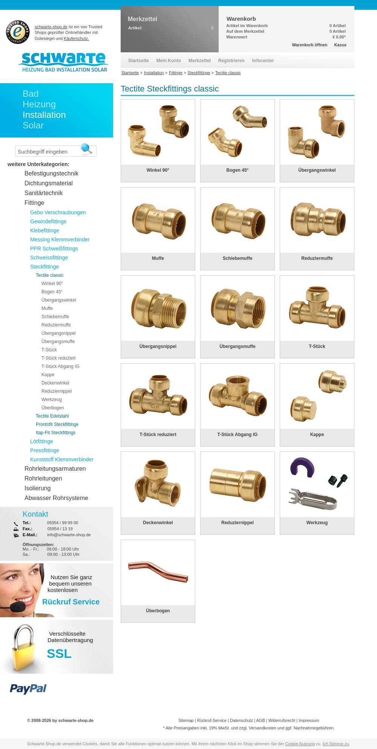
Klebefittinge (44, 230)
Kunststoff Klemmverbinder (61, 459)
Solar (33, 125)
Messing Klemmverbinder (60, 239)
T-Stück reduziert (157, 434)
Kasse (340, 45)
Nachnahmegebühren (314, 728)
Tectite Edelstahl (52, 416)
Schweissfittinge (49, 258)
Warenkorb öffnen (310, 45)
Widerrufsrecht (282, 720)
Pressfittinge (44, 450)
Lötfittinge (41, 441)
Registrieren (231, 60)
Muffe (158, 258)
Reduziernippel (237, 522)
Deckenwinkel (158, 522)
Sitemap (185, 720)
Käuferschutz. (76, 38)
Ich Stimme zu (336, 743)
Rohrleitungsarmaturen (55, 468)
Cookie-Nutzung (300, 743)
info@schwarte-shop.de (69, 534)
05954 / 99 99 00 (62, 522)
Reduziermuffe (317, 258)
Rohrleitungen (43, 478)
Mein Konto (168, 60)
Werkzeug (317, 522)
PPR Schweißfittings (54, 249)
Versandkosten (262, 728)
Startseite (138, 60)
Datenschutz (241, 720)
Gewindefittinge (48, 221)
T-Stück (317, 346)
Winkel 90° (158, 170)
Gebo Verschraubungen (58, 212)
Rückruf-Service (212, 720)
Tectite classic (50, 275)
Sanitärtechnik (44, 193)
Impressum (309, 720)
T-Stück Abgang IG (238, 434)
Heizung (39, 104)
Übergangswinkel (317, 170)
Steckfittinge (44, 267)
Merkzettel (199, 60)
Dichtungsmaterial (49, 183)
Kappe (317, 434)
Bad (31, 93)
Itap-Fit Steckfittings (55, 432)
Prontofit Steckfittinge (57, 424)
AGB (260, 720)
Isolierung (38, 488)
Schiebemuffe (238, 258)
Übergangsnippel (157, 346)
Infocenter (263, 60)
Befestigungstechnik (51, 173)
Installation (44, 115)
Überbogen (158, 610)
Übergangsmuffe (237, 346)
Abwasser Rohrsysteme (56, 498)
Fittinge (34, 203)
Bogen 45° (238, 170)
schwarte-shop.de (51, 26)
